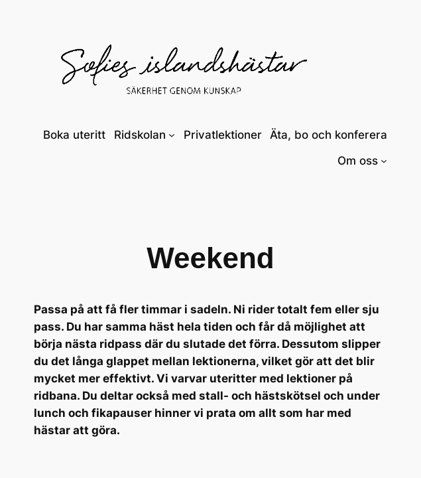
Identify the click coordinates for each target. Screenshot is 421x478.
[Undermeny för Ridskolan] (171, 134)
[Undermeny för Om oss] (384, 160)
